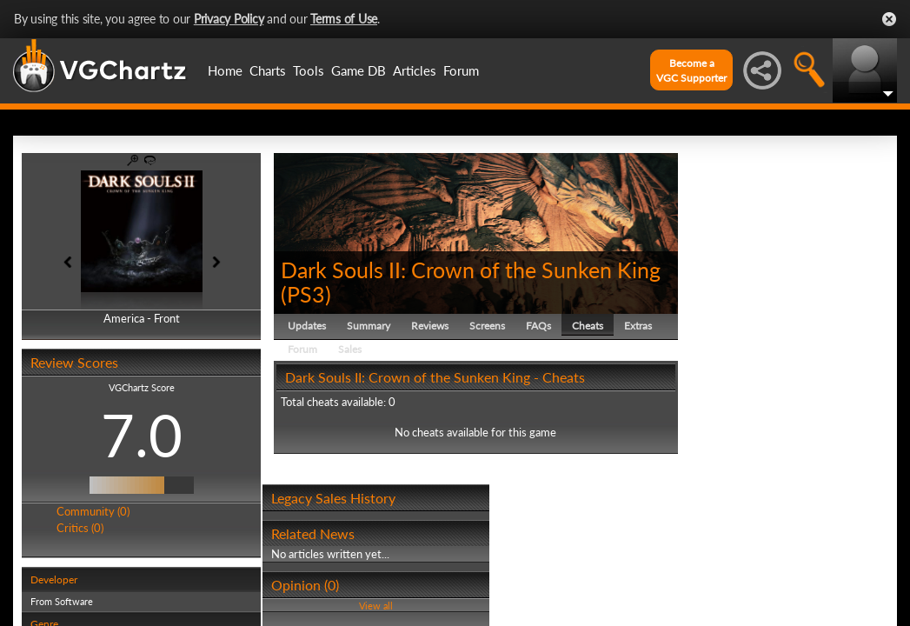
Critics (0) (79, 528)
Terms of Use (343, 18)
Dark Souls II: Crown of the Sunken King (471, 269)
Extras (638, 325)
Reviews (429, 325)
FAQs (538, 325)
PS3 (306, 294)
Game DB (358, 70)
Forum (461, 70)
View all (376, 605)
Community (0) (93, 511)
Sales (350, 349)
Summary (368, 325)
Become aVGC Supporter (691, 70)
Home (225, 70)
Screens (487, 325)
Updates (307, 325)
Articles (414, 70)
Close (889, 19)
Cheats (587, 325)
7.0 (142, 435)
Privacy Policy (229, 18)
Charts (267, 70)
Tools (308, 70)
